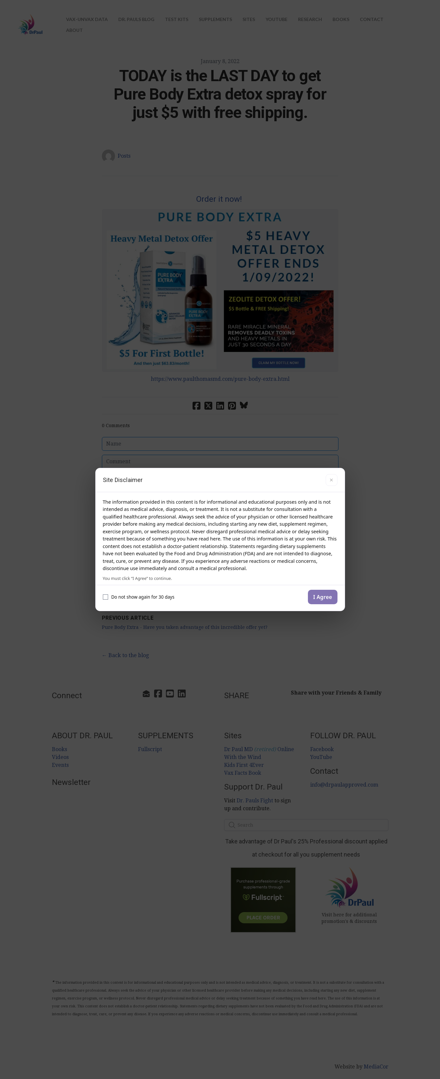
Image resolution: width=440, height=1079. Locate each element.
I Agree (322, 597)
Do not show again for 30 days (138, 597)
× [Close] (331, 479)
